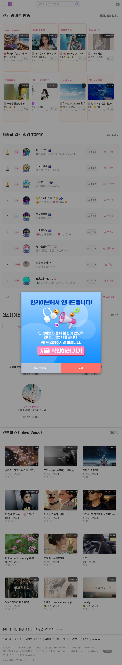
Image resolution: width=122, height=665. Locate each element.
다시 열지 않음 (41, 368)
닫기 (81, 368)
